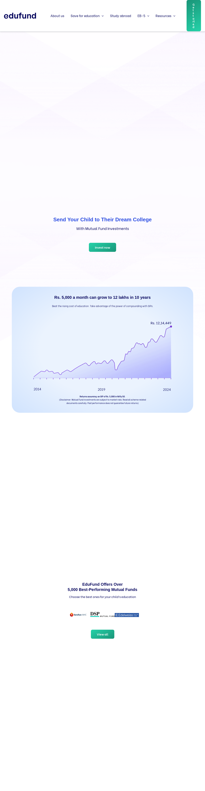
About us (57, 15)
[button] (102, 16)
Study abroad (120, 15)
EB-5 (143, 16)
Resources (165, 16)
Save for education (87, 16)
